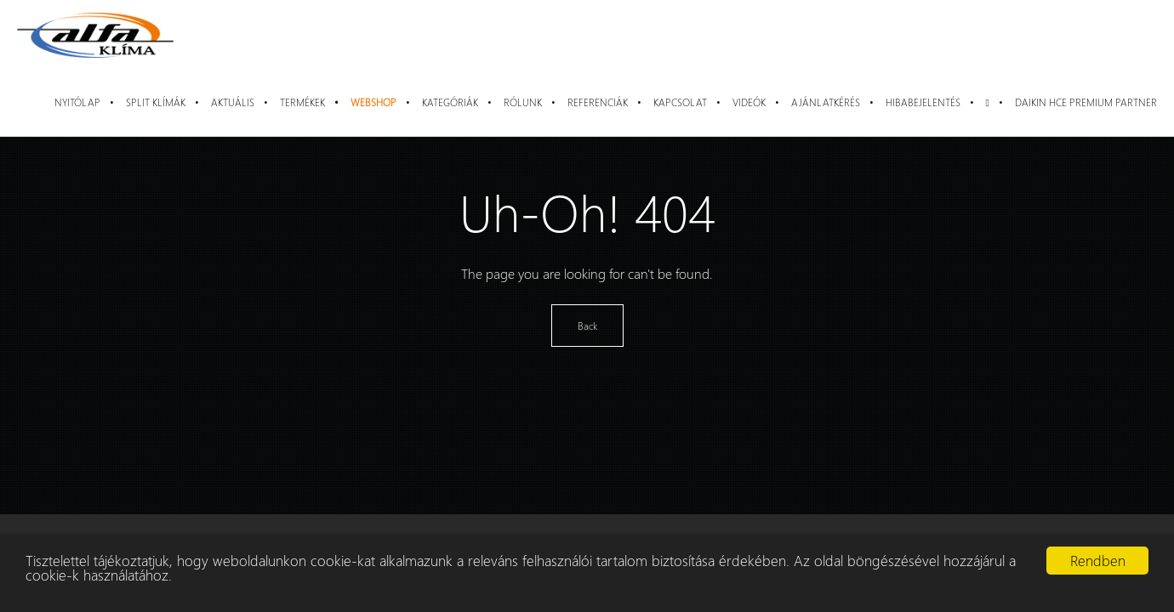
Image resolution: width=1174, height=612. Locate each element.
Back (587, 325)
